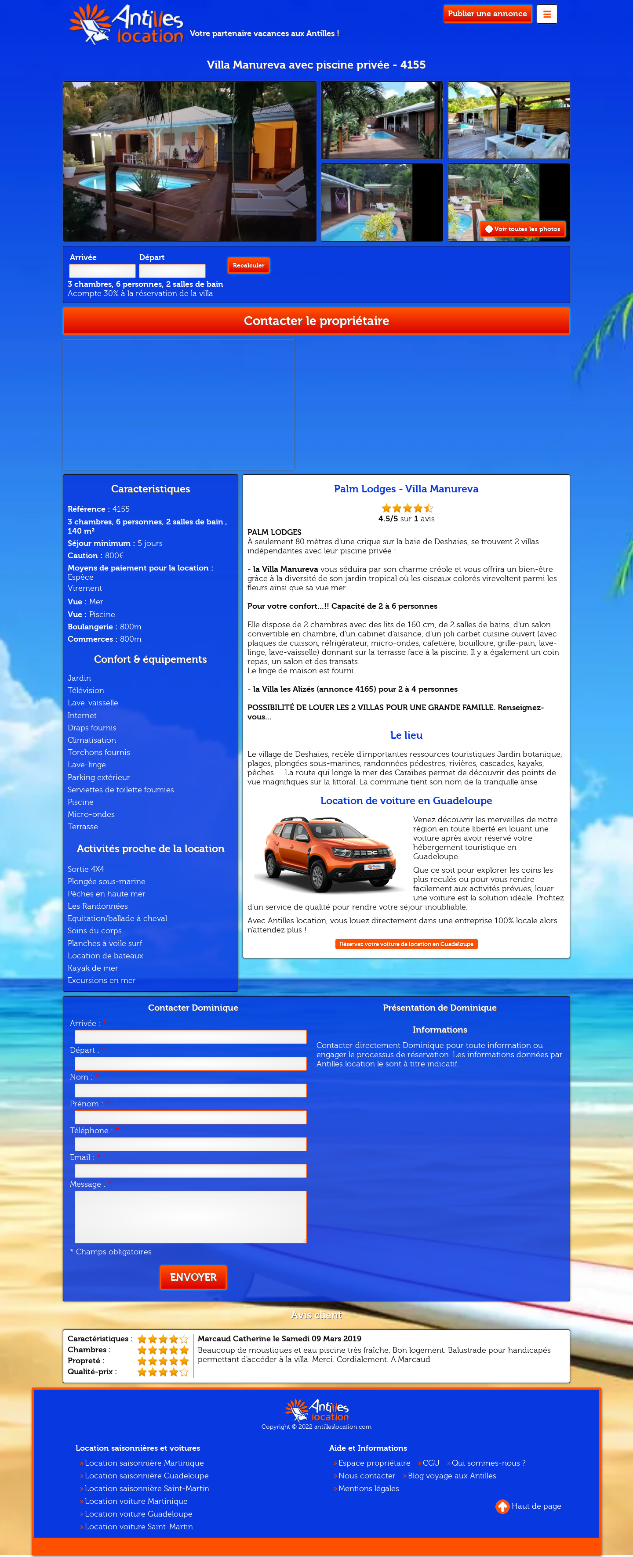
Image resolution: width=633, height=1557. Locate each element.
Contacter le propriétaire (317, 322)
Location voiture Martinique (136, 1503)
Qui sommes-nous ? (489, 1465)
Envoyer (193, 1280)
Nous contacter (367, 1478)
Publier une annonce (487, 13)
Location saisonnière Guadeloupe (147, 1478)
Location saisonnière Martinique (144, 1465)
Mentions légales (368, 1491)
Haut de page (528, 1509)
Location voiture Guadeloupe (139, 1516)
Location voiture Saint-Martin (139, 1529)
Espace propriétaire (374, 1465)
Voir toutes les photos (514, 229)
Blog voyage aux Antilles (452, 1478)
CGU (431, 1465)
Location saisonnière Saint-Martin (147, 1491)
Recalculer (245, 271)
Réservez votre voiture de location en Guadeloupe (407, 946)
